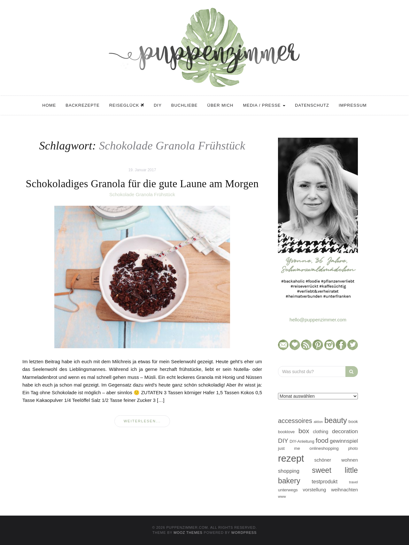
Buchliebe (184, 105)
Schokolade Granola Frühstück (142, 194)
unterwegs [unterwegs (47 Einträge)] (288, 489)
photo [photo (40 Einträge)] (353, 448)
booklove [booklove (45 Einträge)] (286, 431)
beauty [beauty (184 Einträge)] (335, 420)
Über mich (220, 105)
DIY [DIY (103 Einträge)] (283, 440)
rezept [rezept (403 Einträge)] (291, 458)
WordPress (244, 532)
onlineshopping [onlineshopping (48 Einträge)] (324, 448)
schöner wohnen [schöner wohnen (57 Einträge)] (336, 460)
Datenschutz (312, 105)
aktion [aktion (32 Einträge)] (318, 422)
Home (49, 105)
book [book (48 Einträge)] (353, 421)
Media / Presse (264, 105)
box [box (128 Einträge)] (303, 430)
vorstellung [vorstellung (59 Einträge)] (314, 489)
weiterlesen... (142, 421)
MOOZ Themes (188, 532)
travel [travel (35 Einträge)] (353, 482)
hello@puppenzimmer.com (317, 319)
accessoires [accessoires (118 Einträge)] (295, 420)
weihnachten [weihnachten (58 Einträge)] (344, 489)
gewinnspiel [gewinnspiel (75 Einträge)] (344, 441)
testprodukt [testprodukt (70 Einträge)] (325, 481)
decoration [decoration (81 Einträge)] (345, 431)
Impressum (353, 105)
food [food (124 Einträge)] (322, 440)
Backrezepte (82, 105)
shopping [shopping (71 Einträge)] (288, 471)
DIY (158, 105)
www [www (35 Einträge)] (282, 496)
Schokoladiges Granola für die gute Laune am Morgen (142, 183)
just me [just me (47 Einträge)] (289, 448)
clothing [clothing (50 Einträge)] (320, 431)
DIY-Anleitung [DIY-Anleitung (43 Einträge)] (301, 441)
